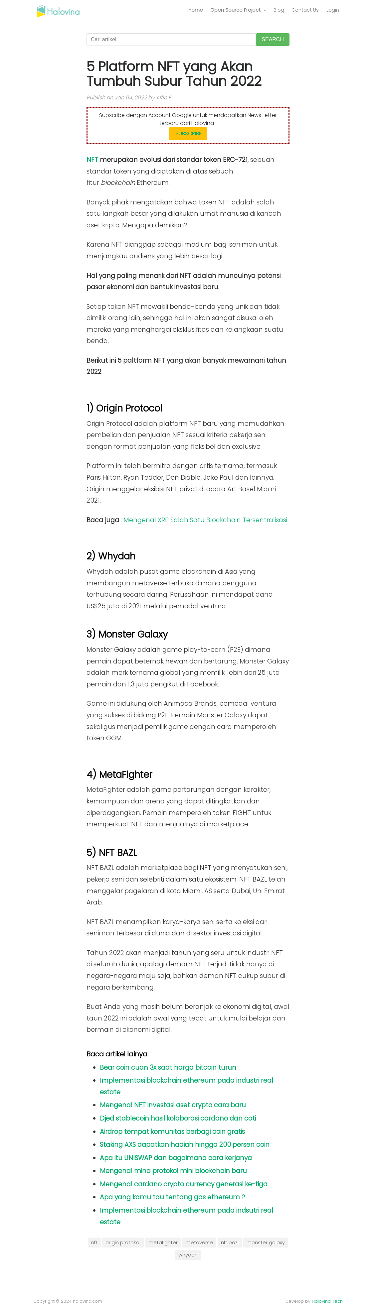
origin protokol (122, 1242)
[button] (238, 10)
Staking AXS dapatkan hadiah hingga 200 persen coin (185, 1144)
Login (332, 10)
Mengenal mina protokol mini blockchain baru (173, 1170)
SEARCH (273, 39)
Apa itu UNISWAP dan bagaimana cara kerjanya (176, 1157)
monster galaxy (266, 1242)
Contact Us (305, 10)
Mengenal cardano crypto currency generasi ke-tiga (184, 1184)
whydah (188, 1255)
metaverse (199, 1242)
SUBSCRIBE (188, 133)
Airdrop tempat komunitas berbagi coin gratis (172, 1131)
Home (195, 10)
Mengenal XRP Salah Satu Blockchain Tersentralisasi (205, 520)
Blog (279, 10)
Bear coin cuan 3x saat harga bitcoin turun (168, 1067)
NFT (92, 159)
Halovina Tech (327, 1301)
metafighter (163, 1242)
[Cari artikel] (171, 39)
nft (94, 1242)
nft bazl (230, 1242)
